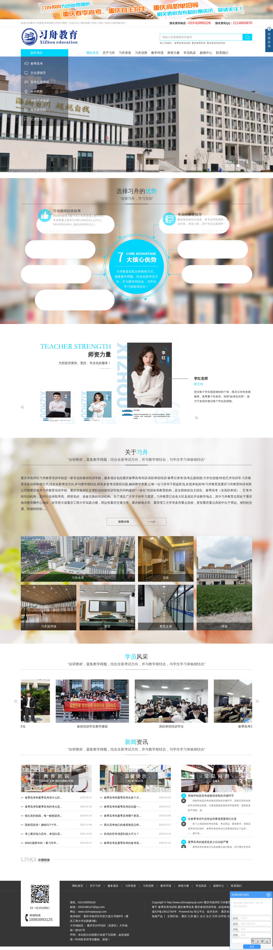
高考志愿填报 (39, 82)
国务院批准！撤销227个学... (42, 824)
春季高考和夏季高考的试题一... (122, 806)
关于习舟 (109, 52)
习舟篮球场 (48, 626)
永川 (202, 916)
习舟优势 (141, 52)
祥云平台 (199, 911)
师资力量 (173, 52)
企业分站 (74, 23)
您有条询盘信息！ (116, 23)
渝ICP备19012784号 (164, 911)
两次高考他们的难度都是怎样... (122, 824)
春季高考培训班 (182, 43)
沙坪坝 (222, 916)
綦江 (196, 916)
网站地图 (85, 23)
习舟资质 (125, 52)
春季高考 (36, 63)
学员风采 (190, 52)
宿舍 (166, 577)
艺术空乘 (36, 119)
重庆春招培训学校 (216, 43)
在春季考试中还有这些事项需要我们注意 (212, 819)
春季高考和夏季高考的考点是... (43, 806)
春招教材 (36, 91)
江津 (190, 916)
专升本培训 (38, 110)
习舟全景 (78, 577)
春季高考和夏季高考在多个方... (122, 797)
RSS (94, 23)
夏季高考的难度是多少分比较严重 (208, 843)
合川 (208, 916)
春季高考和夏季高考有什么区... (43, 797)
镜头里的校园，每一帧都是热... (43, 815)
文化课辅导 (38, 72)
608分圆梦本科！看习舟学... (42, 842)
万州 (214, 916)
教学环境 (157, 52)
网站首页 (92, 52)
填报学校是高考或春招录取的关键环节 (211, 796)
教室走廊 (166, 626)
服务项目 (113, 885)
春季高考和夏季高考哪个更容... (122, 815)
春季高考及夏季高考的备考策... (122, 842)
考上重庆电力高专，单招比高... (43, 833)
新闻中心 (206, 52)
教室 (107, 626)
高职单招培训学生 (173, 726)
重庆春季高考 (199, 43)
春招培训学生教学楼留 (94, 726)
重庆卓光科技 (229, 911)
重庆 (184, 916)
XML (100, 23)
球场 (224, 626)
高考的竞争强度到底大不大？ (121, 833)
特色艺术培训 (39, 100)
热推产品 (157, 916)
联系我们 (222, 52)
